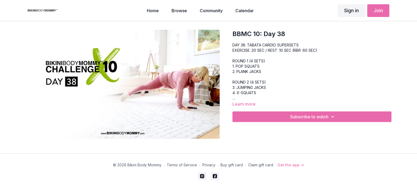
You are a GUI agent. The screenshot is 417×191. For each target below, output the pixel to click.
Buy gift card (231, 165)
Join (378, 10)
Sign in (351, 10)
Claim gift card (260, 165)
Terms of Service (182, 165)
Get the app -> (290, 165)
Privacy (208, 165)
